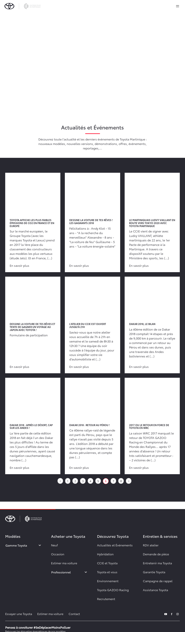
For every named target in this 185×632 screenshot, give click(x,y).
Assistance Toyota (155, 590)
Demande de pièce (156, 554)
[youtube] (165, 613)
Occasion (57, 554)
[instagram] (177, 613)
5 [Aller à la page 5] (98, 481)
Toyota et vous (107, 572)
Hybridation (105, 554)
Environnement (107, 581)
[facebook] (171, 613)
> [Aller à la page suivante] (128, 481)
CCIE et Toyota (107, 563)
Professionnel (61, 572)
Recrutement (106, 599)
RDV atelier (151, 545)
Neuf (54, 545)
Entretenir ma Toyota (157, 563)
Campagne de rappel (158, 581)
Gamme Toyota (16, 545)
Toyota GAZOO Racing (113, 590)
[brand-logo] (22, 6)
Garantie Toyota (154, 572)
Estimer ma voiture (64, 563)
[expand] (178, 6)
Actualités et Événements (115, 545)
